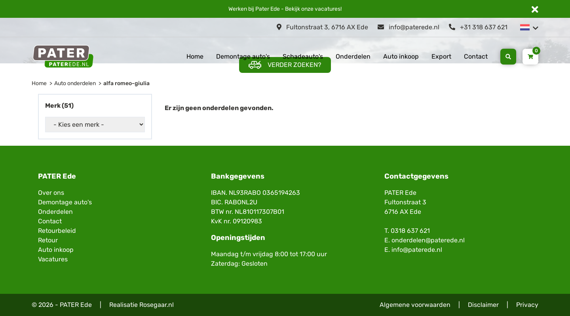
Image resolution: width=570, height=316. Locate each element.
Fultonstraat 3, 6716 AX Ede (322, 27)
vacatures (327, 9)
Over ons (51, 192)
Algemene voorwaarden (415, 304)
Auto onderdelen (75, 83)
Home (194, 56)
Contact (476, 56)
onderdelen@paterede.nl (428, 240)
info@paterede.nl (408, 27)
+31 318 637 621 (478, 27)
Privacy (527, 304)
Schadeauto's (303, 56)
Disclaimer (483, 304)
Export (441, 56)
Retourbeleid (57, 230)
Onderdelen (353, 56)
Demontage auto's (243, 56)
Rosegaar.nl (156, 304)
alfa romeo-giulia (126, 83)
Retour (48, 240)
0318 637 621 (410, 230)
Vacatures (53, 259)
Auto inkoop (401, 56)
